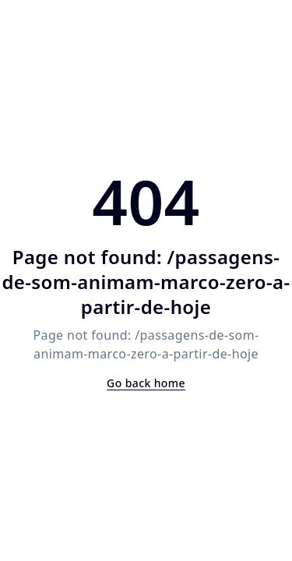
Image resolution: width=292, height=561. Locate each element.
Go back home (146, 383)
